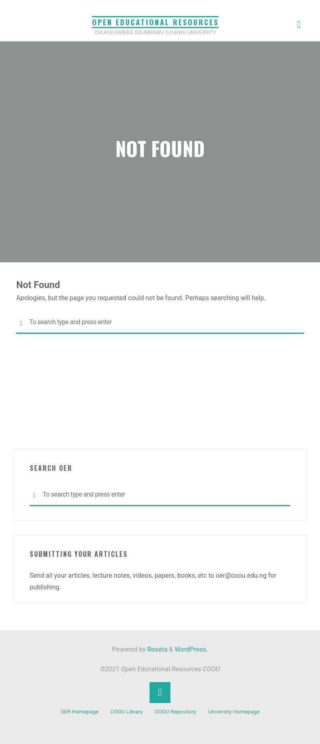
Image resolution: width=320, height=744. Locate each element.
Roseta (156, 649)
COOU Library (127, 712)
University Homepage (233, 712)
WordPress (190, 649)
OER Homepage (79, 712)
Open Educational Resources (155, 22)
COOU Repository (175, 712)
